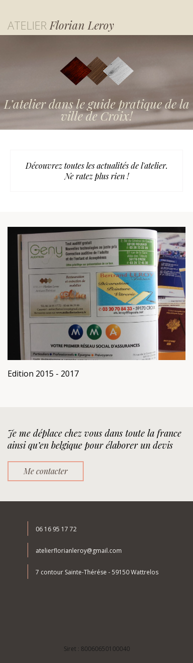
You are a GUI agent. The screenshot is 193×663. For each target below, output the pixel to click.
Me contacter (46, 471)
